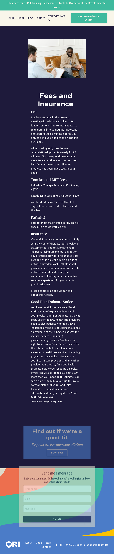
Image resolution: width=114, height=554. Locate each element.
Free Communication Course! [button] (89, 18)
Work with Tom (56, 17)
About (12, 18)
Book (21, 18)
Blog (30, 18)
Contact (40, 18)
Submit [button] (57, 513)
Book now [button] (57, 452)
